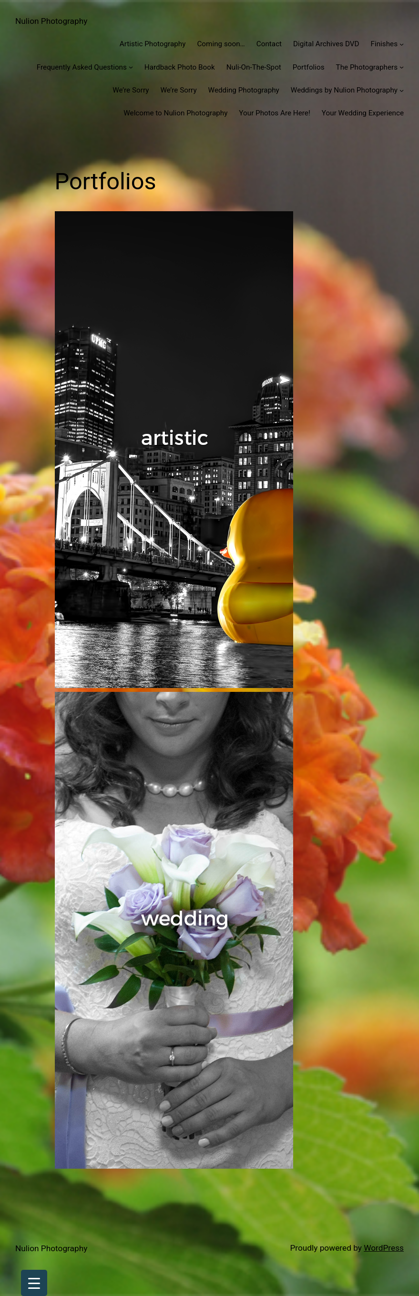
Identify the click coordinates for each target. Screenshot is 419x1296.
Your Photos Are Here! (274, 113)
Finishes (384, 44)
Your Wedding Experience (363, 113)
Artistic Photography (153, 44)
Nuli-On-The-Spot (253, 67)
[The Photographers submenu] (401, 67)
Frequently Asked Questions (82, 67)
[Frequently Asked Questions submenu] (131, 67)
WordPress (384, 1248)
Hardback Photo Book (179, 67)
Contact (269, 44)
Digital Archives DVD (326, 44)
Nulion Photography (51, 21)
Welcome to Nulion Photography (175, 113)
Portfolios (309, 67)
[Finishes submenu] (401, 44)
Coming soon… (221, 44)
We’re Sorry (130, 90)
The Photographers (367, 67)
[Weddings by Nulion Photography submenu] (401, 90)
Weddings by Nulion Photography (344, 90)
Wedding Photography (243, 90)
